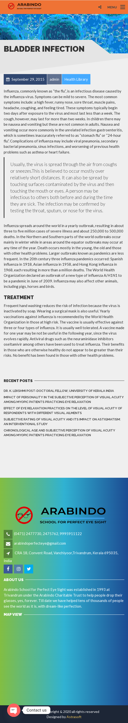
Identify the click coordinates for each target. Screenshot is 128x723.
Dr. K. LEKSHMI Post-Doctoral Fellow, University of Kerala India (59, 391)
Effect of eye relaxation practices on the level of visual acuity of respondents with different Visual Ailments (63, 410)
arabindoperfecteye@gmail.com (40, 543)
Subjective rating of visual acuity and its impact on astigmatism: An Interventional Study (62, 421)
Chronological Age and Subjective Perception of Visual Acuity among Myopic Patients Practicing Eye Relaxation (59, 433)
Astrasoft (74, 717)
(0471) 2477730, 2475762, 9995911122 (48, 533)
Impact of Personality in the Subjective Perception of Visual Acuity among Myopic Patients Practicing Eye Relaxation (64, 399)
